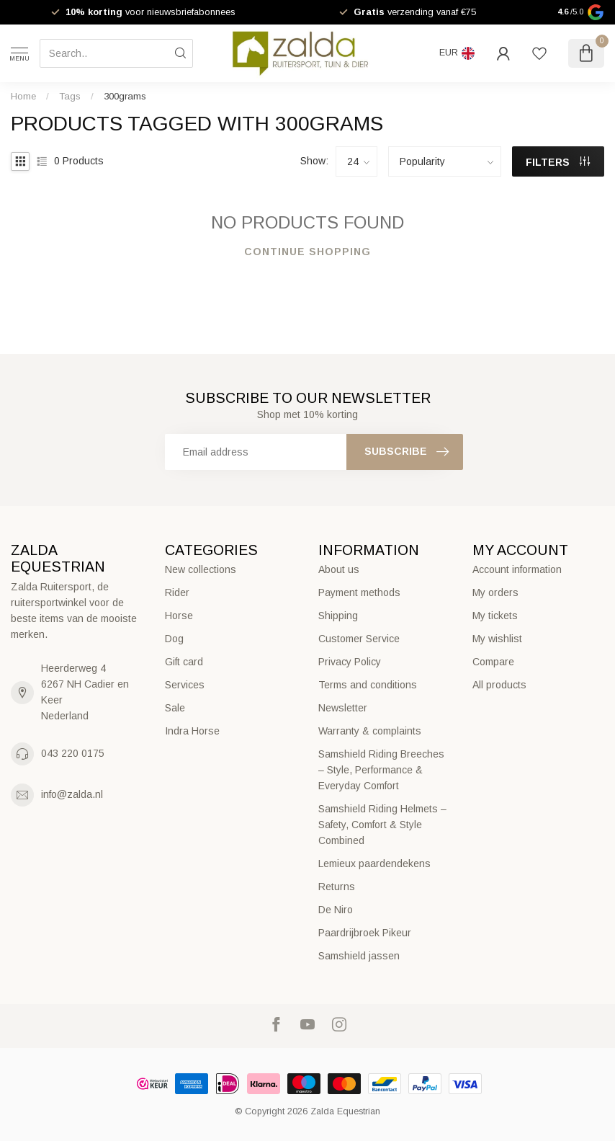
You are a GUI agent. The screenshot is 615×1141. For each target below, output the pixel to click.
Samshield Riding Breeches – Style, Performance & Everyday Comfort (381, 769)
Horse (179, 615)
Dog (174, 638)
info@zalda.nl (72, 794)
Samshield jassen (359, 956)
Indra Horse (192, 731)
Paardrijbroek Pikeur (364, 932)
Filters (558, 162)
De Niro (335, 909)
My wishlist (497, 638)
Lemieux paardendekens (374, 863)
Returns (336, 886)
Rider (177, 592)
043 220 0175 (72, 753)
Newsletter (342, 708)
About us (338, 569)
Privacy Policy (349, 661)
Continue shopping (307, 251)
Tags (70, 96)
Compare (493, 661)
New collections (200, 569)
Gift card (184, 661)
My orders (495, 592)
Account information (517, 569)
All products (499, 685)
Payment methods (359, 592)
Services (185, 685)
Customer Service (359, 638)
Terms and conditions (367, 685)
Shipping (338, 615)
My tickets (495, 615)
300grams (125, 96)
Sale (175, 708)
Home (23, 96)
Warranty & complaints (369, 731)
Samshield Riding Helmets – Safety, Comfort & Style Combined (382, 824)
